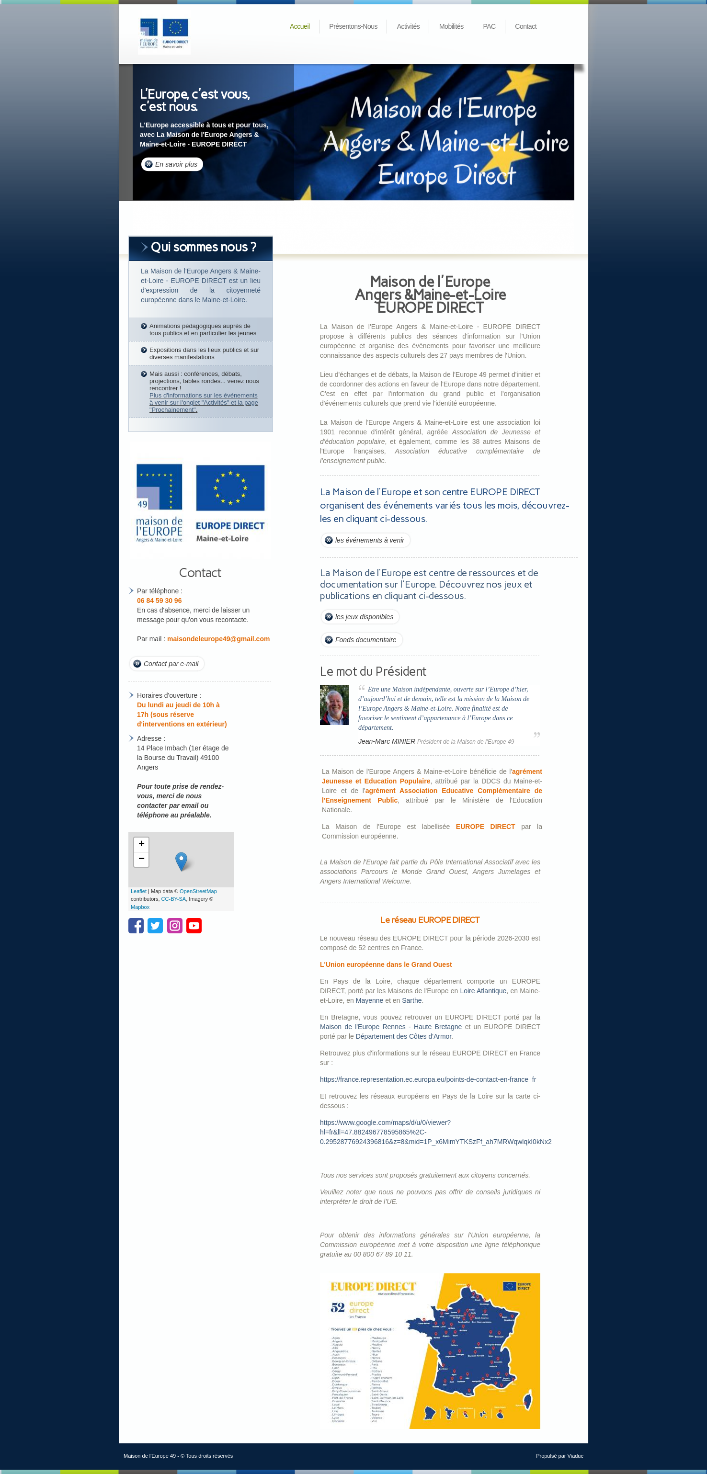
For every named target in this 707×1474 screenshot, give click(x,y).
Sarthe (412, 1000)
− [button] (141, 859)
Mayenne (370, 1000)
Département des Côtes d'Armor (404, 1036)
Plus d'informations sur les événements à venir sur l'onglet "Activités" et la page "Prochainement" (203, 402)
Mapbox (140, 907)
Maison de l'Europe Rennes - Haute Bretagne (391, 1027)
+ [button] (141, 845)
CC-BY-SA (173, 899)
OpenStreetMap (198, 891)
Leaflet (139, 891)
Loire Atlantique (483, 991)
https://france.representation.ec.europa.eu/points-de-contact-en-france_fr (428, 1079)
